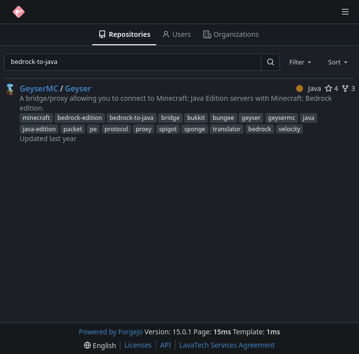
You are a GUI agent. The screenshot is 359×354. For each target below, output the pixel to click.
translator (227, 129)
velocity (290, 129)
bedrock (260, 129)
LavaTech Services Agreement (227, 345)
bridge (170, 118)
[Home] (18, 12)
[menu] (100, 345)
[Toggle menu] (345, 12)
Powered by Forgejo (111, 331)
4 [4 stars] (331, 88)
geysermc (281, 118)
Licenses (138, 345)
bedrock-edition (79, 118)
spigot (168, 129)
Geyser (78, 88)
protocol (116, 129)
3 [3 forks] (348, 88)
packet (72, 129)
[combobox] (301, 62)
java (308, 118)
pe (93, 129)
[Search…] (270, 62)
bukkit (196, 118)
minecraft (36, 118)
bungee (223, 118)
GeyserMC (39, 88)
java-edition (39, 129)
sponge (194, 129)
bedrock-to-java (131, 118)
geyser (251, 118)
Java (308, 88)
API (165, 345)
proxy (143, 129)
